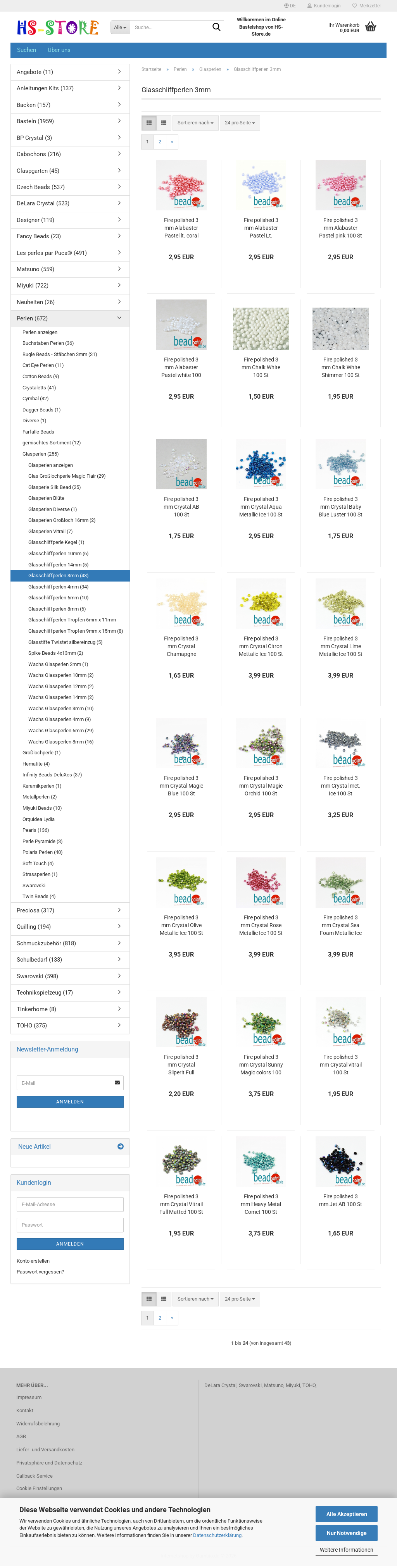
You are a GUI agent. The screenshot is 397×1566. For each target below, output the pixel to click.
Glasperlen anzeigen (50, 465)
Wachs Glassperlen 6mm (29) (61, 730)
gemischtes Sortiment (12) (51, 443)
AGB (21, 1436)
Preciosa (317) (35, 910)
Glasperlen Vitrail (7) (50, 531)
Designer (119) (35, 220)
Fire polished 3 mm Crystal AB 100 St (181, 507)
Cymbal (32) (35, 398)
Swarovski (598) (37, 976)
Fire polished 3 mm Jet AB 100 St (340, 1200)
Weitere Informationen (346, 1550)
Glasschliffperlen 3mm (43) (58, 575)
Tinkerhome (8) (36, 1009)
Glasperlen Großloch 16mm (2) (62, 520)
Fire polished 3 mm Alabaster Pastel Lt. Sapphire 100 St (261, 228)
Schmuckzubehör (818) (46, 943)
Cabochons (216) (39, 154)
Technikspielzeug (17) (45, 992)
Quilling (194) (34, 926)
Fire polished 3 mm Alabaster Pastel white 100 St (181, 367)
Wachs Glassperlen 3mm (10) (61, 708)
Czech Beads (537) (41, 187)
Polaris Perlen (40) (42, 852)
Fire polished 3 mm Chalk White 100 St (261, 367)
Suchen (26, 49)
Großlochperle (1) (41, 752)
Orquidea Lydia (38, 819)
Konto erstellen (33, 1261)
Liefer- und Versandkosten (45, 1449)
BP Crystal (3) (34, 137)
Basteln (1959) (35, 121)
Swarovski (33, 885)
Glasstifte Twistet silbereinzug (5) (65, 642)
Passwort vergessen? (40, 1272)
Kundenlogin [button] (324, 6)
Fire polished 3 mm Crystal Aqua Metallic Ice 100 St (261, 507)
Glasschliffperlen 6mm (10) (58, 598)
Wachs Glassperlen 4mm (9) (59, 719)
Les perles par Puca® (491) (52, 253)
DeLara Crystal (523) (43, 203)
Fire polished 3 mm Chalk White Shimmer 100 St (340, 367)
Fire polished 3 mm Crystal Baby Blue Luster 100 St (340, 507)
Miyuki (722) (32, 285)
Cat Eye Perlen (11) (43, 365)
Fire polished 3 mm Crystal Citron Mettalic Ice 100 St (261, 646)
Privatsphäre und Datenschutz (49, 1463)
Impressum (28, 1397)
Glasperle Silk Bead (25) (54, 487)
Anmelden (70, 1102)
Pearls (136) (35, 830)
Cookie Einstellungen (39, 1488)
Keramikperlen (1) (42, 786)
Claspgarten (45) (38, 170)
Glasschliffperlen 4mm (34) (58, 587)
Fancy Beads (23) (39, 236)
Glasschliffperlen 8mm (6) (57, 609)
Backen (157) (33, 105)
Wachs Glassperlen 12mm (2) (61, 686)
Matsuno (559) (35, 269)
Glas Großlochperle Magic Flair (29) (67, 476)
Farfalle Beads (38, 432)
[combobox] (196, 123)
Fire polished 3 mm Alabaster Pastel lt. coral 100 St (181, 228)
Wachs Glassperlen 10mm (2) (61, 675)
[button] (290, 6)
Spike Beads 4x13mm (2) (55, 653)
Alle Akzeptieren (346, 1514)
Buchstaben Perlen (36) (48, 343)
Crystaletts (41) (39, 388)
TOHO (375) (32, 1025)
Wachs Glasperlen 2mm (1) (58, 664)
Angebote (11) (35, 72)
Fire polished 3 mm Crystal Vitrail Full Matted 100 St (181, 1204)
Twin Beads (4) (39, 896)
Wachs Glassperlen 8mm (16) (61, 742)
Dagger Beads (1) (41, 410)
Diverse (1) (34, 420)
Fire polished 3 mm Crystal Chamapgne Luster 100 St (181, 646)
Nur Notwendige (347, 1533)
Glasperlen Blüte (46, 498)
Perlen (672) (32, 318)
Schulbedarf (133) (39, 959)
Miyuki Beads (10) (42, 808)
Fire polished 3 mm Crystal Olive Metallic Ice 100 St (181, 925)
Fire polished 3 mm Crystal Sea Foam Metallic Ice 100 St (341, 925)
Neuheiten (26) (36, 302)
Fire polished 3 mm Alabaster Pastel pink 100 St (340, 228)
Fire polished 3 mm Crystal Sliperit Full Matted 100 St (181, 1065)
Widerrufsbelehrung (38, 1424)
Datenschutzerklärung (217, 1535)
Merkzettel (366, 6)
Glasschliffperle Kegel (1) (56, 542)
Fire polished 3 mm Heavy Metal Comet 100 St (261, 1204)
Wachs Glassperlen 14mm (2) (61, 697)
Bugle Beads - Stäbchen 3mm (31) (59, 354)
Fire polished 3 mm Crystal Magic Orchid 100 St (261, 786)
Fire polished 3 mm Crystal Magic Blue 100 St (181, 786)
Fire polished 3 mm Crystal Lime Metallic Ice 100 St (340, 646)
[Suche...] (120, 27)
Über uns (59, 49)
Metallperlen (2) (39, 797)
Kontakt (24, 1410)
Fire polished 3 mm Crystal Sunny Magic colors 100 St (261, 1065)
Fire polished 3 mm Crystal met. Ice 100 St (341, 786)
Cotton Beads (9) (40, 376)
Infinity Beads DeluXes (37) (52, 775)
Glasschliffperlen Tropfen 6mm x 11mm (72, 620)
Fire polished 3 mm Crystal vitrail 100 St (341, 1065)
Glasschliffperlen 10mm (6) (58, 553)
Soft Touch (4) (38, 863)
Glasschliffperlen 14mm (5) (58, 565)
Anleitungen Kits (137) (45, 88)
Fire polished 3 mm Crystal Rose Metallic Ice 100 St (261, 925)
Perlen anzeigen (39, 332)
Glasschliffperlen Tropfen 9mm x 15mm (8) (75, 631)
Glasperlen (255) (40, 454)
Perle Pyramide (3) (42, 841)
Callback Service (34, 1476)
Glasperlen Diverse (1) (52, 509)
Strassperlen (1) (40, 874)
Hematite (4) (36, 764)
